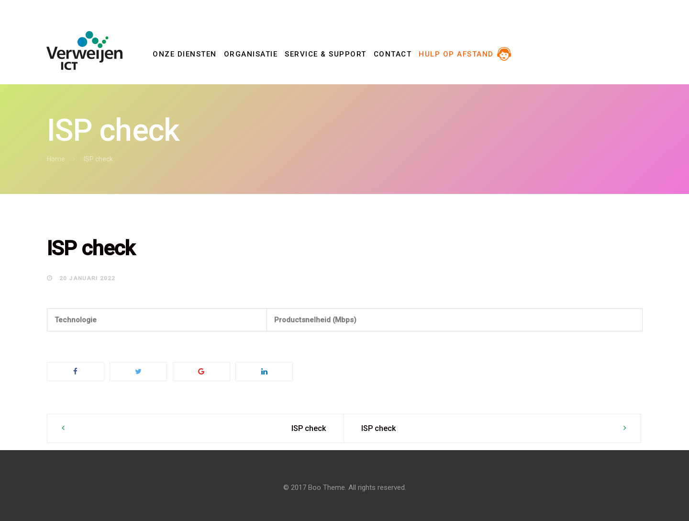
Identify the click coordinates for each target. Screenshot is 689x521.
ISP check (308, 428)
